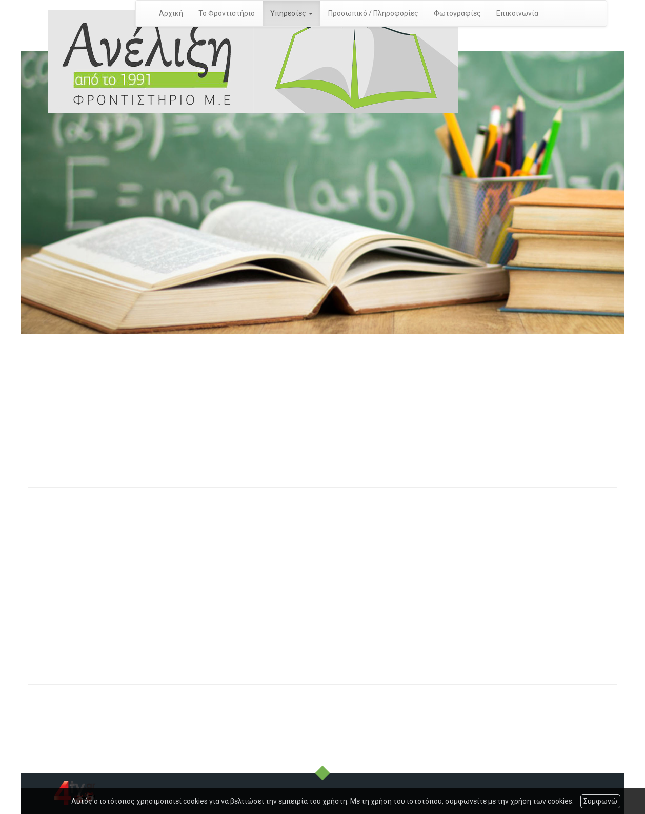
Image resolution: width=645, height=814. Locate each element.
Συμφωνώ (600, 801)
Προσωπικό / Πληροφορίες (373, 13)
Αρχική (171, 13)
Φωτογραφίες (457, 13)
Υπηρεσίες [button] (291, 13)
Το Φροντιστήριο (226, 13)
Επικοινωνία (517, 13)
